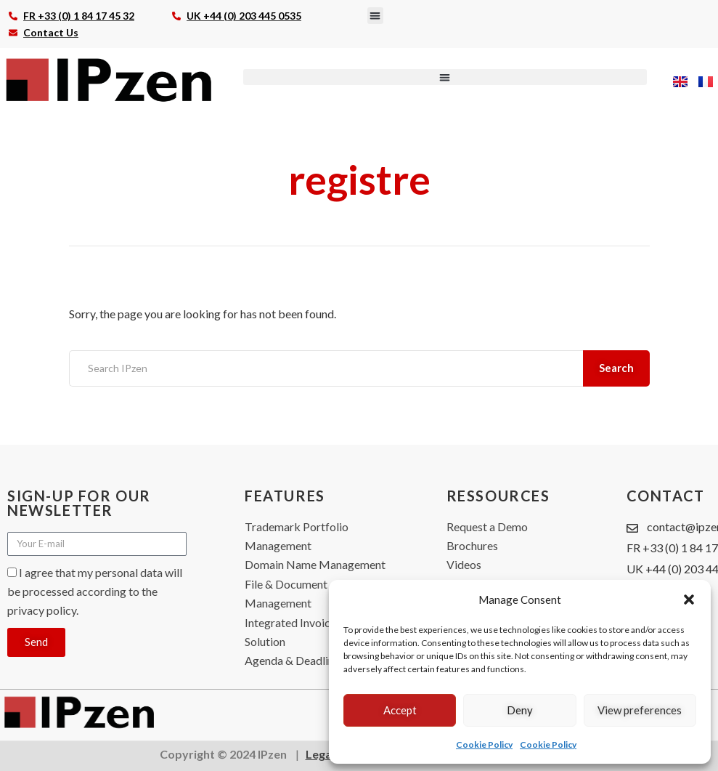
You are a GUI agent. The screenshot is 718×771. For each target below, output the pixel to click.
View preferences (639, 709)
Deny (520, 709)
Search (617, 367)
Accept (400, 709)
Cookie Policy (484, 744)
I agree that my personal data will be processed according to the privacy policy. (94, 591)
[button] (689, 599)
